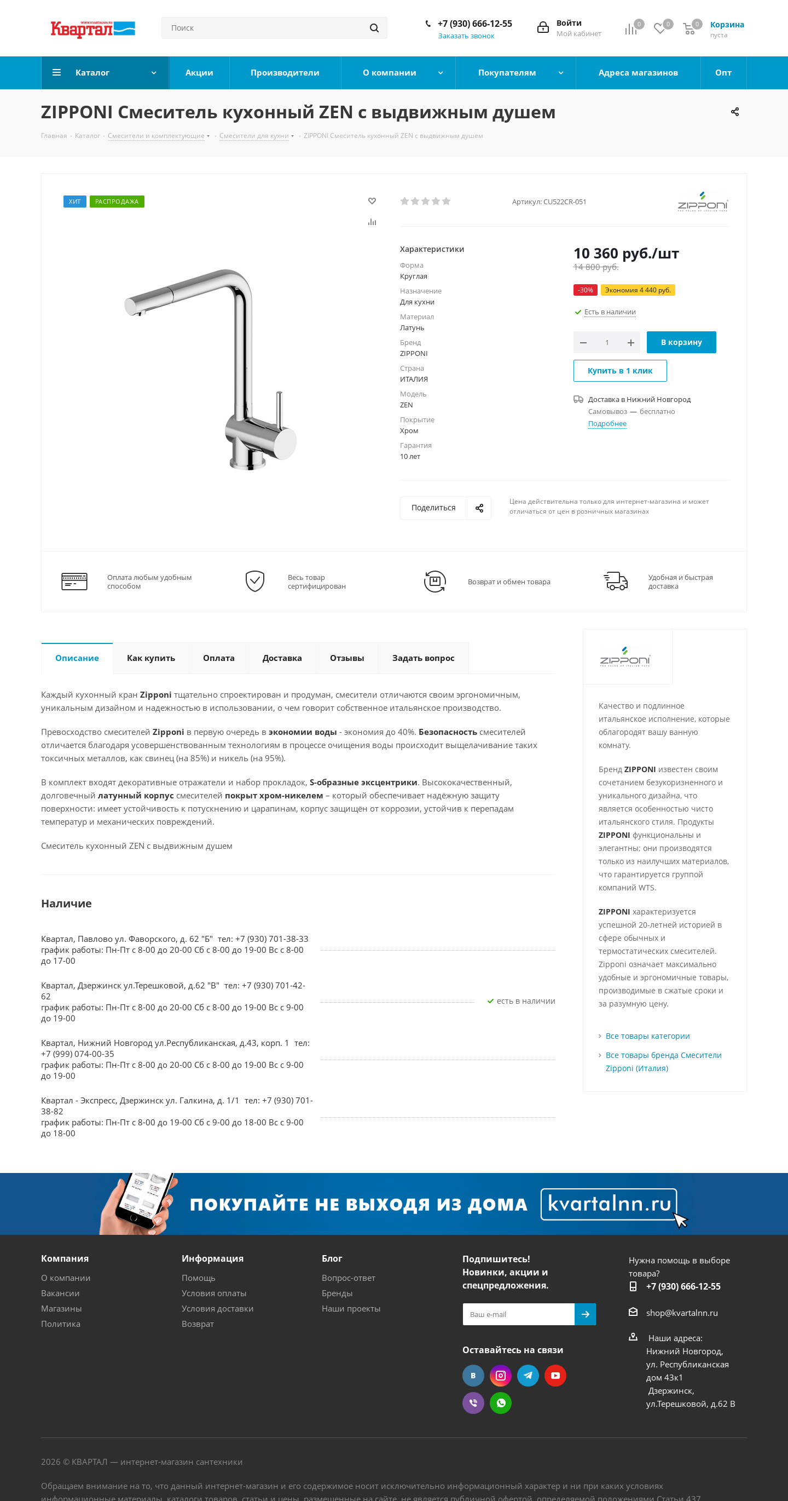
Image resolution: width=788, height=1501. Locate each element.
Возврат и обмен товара (509, 581)
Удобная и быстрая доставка (680, 581)
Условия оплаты (214, 1292)
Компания (65, 1258)
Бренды (337, 1292)
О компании (66, 1277)
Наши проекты (351, 1308)
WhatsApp (501, 1403)
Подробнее (607, 423)
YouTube (555, 1376)
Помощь (199, 1277)
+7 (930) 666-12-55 (475, 24)
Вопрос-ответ (348, 1277)
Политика (60, 1323)
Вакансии (60, 1292)
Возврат (198, 1323)
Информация (213, 1258)
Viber (473, 1403)
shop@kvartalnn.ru (682, 1312)
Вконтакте (473, 1376)
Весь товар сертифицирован (317, 581)
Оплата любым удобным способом (149, 581)
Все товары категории (648, 1036)
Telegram (528, 1376)
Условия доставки (218, 1308)
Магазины (61, 1308)
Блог (332, 1258)
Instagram (501, 1376)
